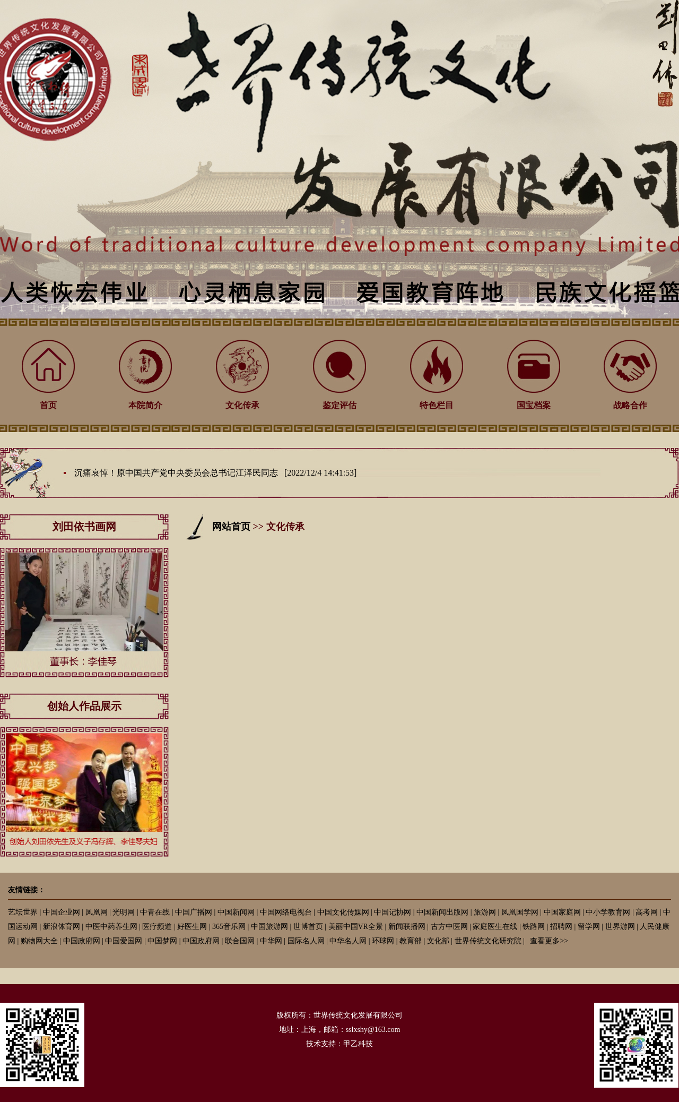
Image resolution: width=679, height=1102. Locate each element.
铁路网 (534, 927)
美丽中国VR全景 (355, 927)
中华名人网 (348, 941)
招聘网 (561, 927)
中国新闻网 (236, 912)
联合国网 (240, 941)
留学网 (589, 927)
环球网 (383, 941)
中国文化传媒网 (343, 912)
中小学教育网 (608, 912)
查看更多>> (549, 941)
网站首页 (231, 526)
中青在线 (155, 912)
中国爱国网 (123, 941)
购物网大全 (39, 941)
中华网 (271, 941)
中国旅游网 (269, 927)
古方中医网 (449, 927)
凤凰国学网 (519, 912)
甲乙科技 (358, 1044)
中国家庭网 (562, 912)
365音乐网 (229, 927)
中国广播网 (193, 912)
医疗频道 (157, 927)
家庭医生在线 (495, 927)
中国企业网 (61, 912)
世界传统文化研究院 (488, 941)
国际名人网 (306, 941)
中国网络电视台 (286, 912)
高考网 (647, 912)
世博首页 (308, 927)
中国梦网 (162, 941)
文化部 (438, 941)
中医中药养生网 (111, 927)
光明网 (123, 912)
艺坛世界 (23, 912)
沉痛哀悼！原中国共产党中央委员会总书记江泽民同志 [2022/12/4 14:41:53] (215, 472)
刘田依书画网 (84, 526)
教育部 (410, 941)
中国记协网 (392, 912)
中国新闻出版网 (442, 912)
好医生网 (192, 927)
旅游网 (485, 912)
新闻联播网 (406, 927)
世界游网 (620, 927)
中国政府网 (81, 941)
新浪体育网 (61, 927)
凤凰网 (96, 912)
